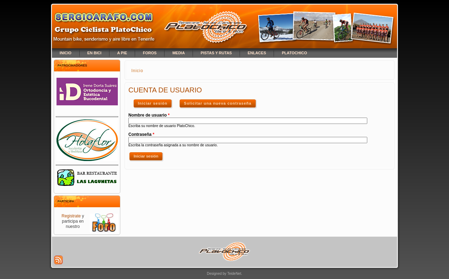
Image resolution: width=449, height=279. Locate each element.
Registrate (71, 216)
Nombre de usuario (148, 115)
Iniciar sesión (155, 101)
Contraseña (141, 134)
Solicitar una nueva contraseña (218, 103)
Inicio (137, 70)
